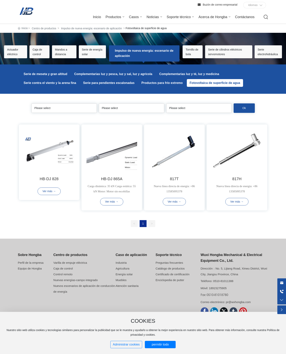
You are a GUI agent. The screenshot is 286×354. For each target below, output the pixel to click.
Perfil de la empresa (31, 267)
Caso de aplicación (131, 260)
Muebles (121, 285)
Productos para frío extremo (162, 88)
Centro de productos (44, 28)
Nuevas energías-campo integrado (75, 285)
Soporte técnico (169, 260)
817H (237, 184)
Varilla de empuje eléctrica (70, 267)
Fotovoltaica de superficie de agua (215, 88)
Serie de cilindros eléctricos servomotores (217, 56)
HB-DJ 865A (111, 184)
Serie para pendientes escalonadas (109, 88)
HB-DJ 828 (49, 184)
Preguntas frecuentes (169, 267)
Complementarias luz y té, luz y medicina (189, 79)
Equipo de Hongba (30, 273)
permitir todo (160, 344)
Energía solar (124, 279)
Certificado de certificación (173, 279)
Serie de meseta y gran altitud (45, 79)
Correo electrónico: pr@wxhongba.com (226, 307)
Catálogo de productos (170, 273)
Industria (121, 267)
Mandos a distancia (69, 56)
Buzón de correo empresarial (220, 4)
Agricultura (122, 273)
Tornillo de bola (185, 56)
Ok (244, 113)
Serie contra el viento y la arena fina (50, 88)
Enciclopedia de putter (170, 285)
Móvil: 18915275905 (214, 293)
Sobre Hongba (30, 260)
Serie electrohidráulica (264, 53)
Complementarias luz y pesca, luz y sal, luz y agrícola (113, 79)
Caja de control (43, 56)
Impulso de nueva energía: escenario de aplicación (91, 28)
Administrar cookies (126, 344)
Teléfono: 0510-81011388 (217, 286)
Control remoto (62, 279)
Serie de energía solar (96, 56)
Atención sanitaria (127, 290)
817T (174, 184)
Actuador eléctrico (17, 53)
